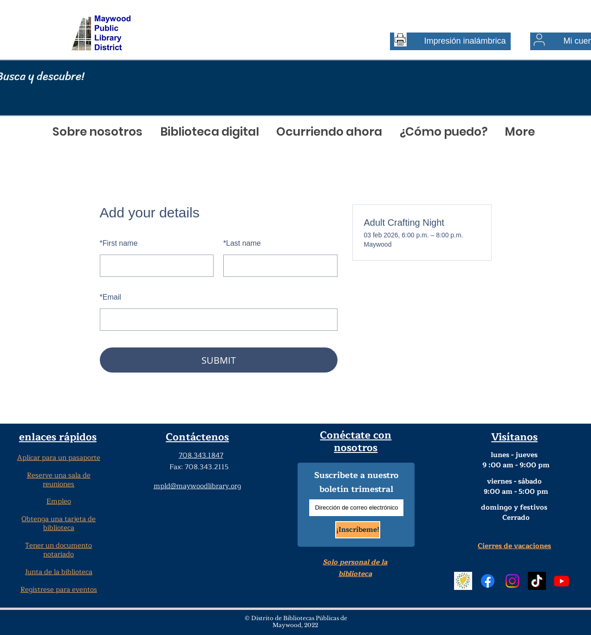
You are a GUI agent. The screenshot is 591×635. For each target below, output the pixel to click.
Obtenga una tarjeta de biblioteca (58, 523)
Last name (242, 243)
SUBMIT (218, 360)
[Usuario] (539, 39)
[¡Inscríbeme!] (357, 529)
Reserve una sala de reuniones (59, 480)
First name (119, 243)
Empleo (58, 501)
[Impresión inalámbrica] (450, 41)
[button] (97, 132)
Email (110, 297)
